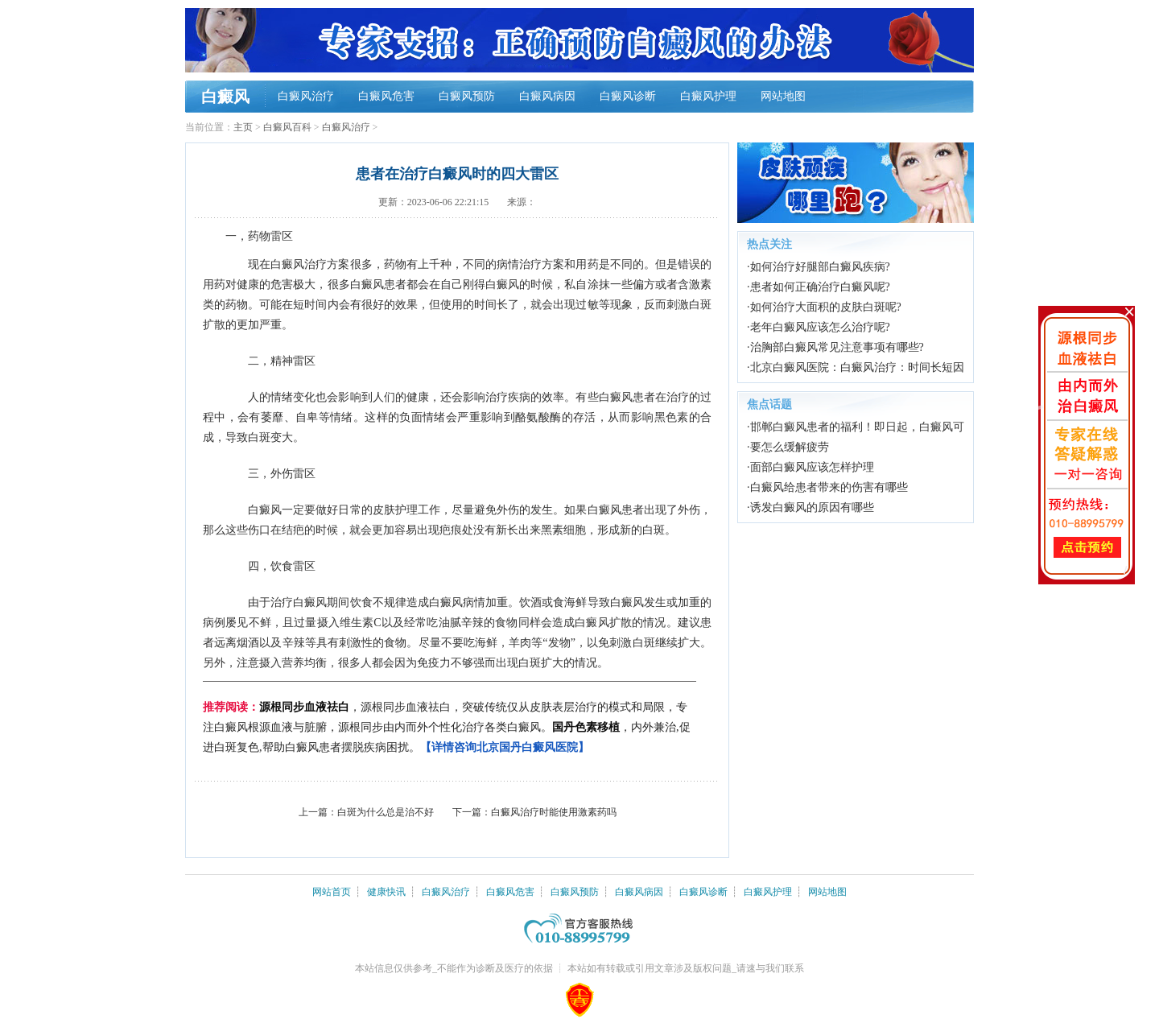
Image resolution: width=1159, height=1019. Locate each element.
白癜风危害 (386, 96)
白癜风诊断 (628, 96)
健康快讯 (386, 891)
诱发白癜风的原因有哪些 (812, 507)
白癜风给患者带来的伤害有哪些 (829, 487)
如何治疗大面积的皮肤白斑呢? (825, 307)
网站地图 (783, 96)
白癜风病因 (547, 96)
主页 (243, 127)
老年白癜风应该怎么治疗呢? (820, 327)
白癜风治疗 (306, 96)
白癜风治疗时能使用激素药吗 (554, 812)
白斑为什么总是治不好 (385, 812)
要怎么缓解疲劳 (789, 447)
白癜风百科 (287, 127)
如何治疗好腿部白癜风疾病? (820, 267)
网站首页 (331, 891)
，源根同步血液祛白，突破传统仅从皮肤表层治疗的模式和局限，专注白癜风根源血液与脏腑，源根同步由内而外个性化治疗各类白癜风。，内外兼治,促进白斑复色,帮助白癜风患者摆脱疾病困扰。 (447, 727)
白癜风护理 (708, 96)
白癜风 (225, 96)
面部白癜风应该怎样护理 (812, 467)
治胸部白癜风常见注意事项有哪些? (837, 347)
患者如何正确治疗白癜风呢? (820, 287)
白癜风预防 (467, 96)
